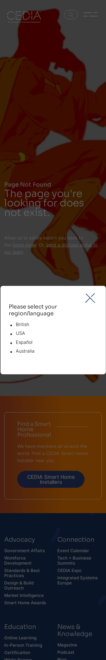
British (22, 324)
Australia (25, 351)
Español (24, 342)
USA (20, 333)
